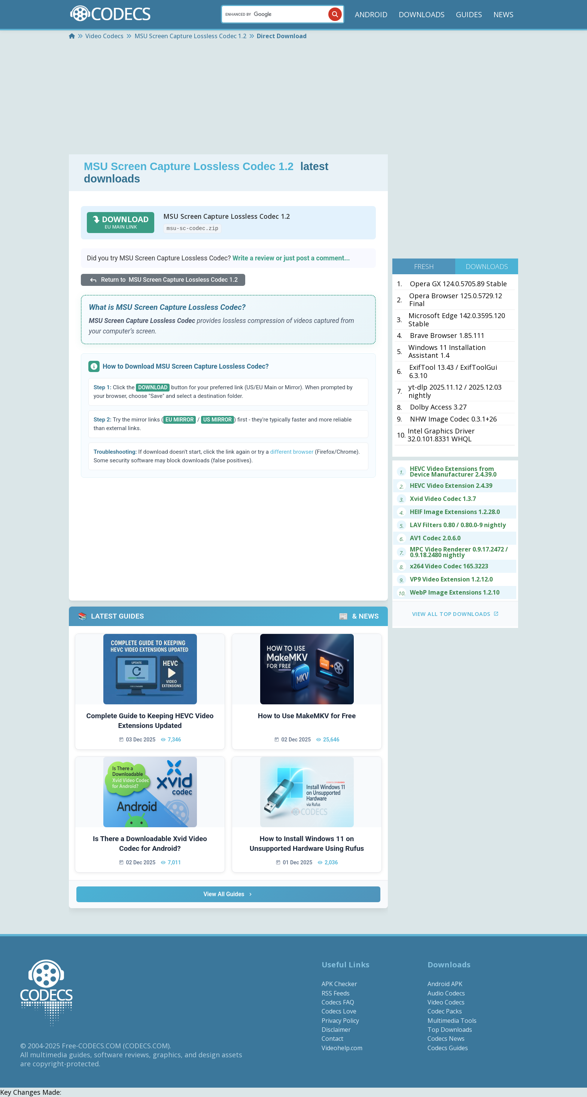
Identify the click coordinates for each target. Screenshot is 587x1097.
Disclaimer (336, 1030)
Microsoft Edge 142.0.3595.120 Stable (456, 320)
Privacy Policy (340, 1020)
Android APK (445, 984)
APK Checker (339, 984)
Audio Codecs (446, 993)
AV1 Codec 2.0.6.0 (435, 538)
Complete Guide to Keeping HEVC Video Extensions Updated (150, 720)
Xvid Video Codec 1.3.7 (443, 499)
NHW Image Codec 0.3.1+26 (453, 419)
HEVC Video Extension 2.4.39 (451, 486)
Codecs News (446, 1039)
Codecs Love (339, 1011)
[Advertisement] (293, 98)
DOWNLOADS (422, 14)
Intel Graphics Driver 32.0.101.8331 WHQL (441, 435)
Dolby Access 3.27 (438, 407)
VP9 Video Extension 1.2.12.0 (451, 579)
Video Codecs (446, 1002)
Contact (332, 1039)
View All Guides (228, 894)
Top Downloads (450, 1030)
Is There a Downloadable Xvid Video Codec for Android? (150, 843)
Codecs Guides (448, 1048)
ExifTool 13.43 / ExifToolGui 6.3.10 (453, 371)
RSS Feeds (336, 993)
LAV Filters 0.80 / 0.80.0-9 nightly (458, 525)
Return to (163, 280)
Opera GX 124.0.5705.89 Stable (458, 284)
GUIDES (469, 14)
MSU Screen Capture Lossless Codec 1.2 (189, 166)
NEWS (503, 14)
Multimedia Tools (452, 1020)
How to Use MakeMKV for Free (307, 715)
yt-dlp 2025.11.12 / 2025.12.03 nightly (455, 391)
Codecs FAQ (338, 1002)
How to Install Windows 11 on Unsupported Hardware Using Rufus (307, 843)
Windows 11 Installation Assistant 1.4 (447, 352)
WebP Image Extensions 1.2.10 (454, 592)
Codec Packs (445, 1011)
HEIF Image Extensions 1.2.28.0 (455, 512)
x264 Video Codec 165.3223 (449, 566)
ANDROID (371, 14)
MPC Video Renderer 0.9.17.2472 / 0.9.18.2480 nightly (459, 552)
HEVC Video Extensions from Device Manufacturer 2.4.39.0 (453, 471)
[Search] (282, 14)
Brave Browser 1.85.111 (447, 336)
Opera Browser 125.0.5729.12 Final (455, 300)
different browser (292, 451)
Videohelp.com (342, 1048)
